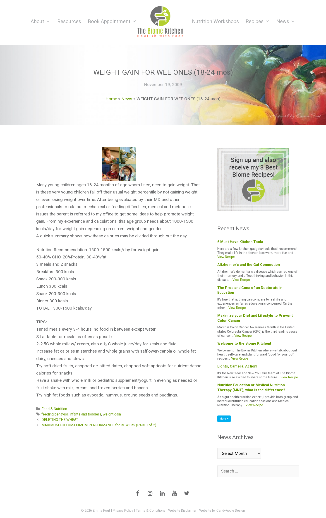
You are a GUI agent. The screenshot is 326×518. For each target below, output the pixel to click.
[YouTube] (174, 493)
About (42, 21)
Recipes (259, 21)
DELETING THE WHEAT (59, 420)
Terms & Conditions (150, 510)
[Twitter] (186, 493)
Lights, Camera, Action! (237, 366)
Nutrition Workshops (215, 21)
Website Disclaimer (182, 510)
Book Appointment (114, 21)
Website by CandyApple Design (222, 510)
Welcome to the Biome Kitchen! (244, 343)
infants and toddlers (85, 414)
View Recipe (226, 257)
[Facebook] (137, 493)
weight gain (112, 414)
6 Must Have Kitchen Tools (240, 242)
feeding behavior (54, 414)
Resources (69, 21)
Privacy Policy (123, 510)
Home (111, 98)
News (287, 21)
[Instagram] (150, 493)
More (224, 418)
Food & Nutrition (54, 409)
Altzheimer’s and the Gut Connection (248, 265)
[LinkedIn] (162, 493)
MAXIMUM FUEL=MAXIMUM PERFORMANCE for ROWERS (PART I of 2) (98, 425)
